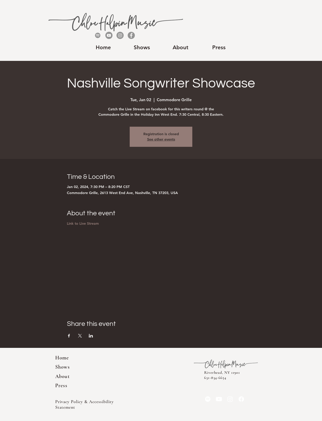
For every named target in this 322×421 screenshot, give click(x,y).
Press (61, 386)
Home (62, 358)
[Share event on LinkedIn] (91, 336)
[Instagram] (120, 35)
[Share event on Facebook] (69, 336)
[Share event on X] (80, 336)
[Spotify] (97, 35)
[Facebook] (131, 35)
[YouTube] (108, 35)
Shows (62, 367)
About (62, 376)
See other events (161, 139)
